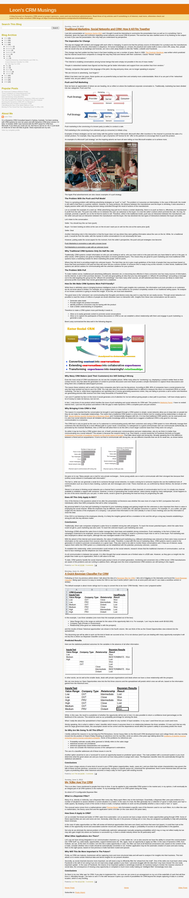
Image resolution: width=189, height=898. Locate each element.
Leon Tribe (8, 117)
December (9, 46)
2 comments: (90, 773)
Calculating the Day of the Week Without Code (17, 105)
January (8, 73)
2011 (6, 75)
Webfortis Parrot (166, 403)
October (8, 50)
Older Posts (182, 888)
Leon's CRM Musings (32, 10)
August (8, 54)
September (9, 52)
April (7, 68)
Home (126, 888)
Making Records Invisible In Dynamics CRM (17, 103)
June (7, 58)
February (9, 71)
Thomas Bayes (112, 807)
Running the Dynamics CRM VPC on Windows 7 (18, 102)
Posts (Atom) (80, 892)
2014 (6, 40)
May (7, 66)
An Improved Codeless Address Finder (15, 91)
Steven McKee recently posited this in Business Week (89, 416)
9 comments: (90, 565)
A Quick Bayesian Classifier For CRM (86, 573)
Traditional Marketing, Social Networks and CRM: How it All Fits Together (107, 28)
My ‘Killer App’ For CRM (79, 782)
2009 (6, 80)
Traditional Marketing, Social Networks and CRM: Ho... (22, 60)
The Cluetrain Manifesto (155, 52)
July (7, 56)
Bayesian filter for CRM (126, 578)
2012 (6, 44)
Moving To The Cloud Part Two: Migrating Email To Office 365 (23, 107)
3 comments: (90, 882)
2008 (6, 82)
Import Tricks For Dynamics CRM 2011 (15, 95)
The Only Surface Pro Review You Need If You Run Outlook (22, 100)
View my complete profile (11, 130)
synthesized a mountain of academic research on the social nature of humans (94, 435)
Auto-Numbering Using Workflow (13, 97)
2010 (6, 77)
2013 (6, 42)
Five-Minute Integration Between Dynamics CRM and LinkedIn (23, 98)
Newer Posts (70, 888)
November (9, 48)
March (8, 69)
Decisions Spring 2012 (93, 33)
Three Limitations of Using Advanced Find (16, 93)
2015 (6, 38)
